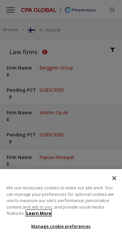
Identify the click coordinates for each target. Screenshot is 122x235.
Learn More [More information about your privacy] (38, 216)
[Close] (114, 181)
